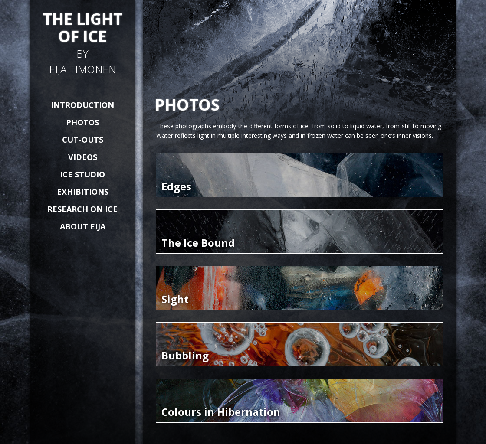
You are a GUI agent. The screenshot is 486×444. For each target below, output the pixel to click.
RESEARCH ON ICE (82, 209)
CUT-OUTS (82, 139)
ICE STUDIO (82, 174)
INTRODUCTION (82, 105)
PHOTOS (82, 122)
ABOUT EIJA (82, 226)
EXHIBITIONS (82, 191)
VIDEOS (82, 157)
